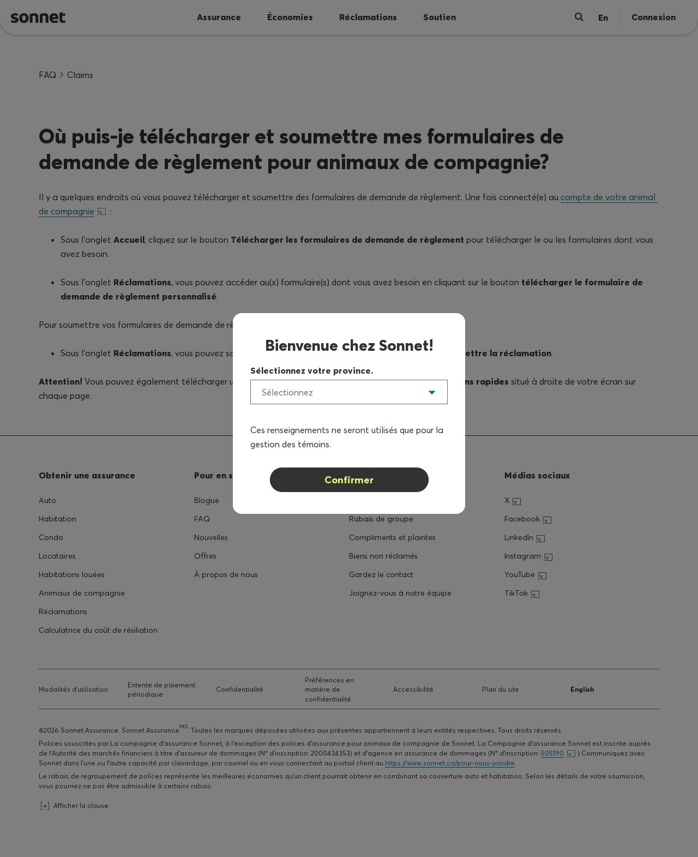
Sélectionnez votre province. (311, 370)
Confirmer (349, 480)
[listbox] (349, 392)
